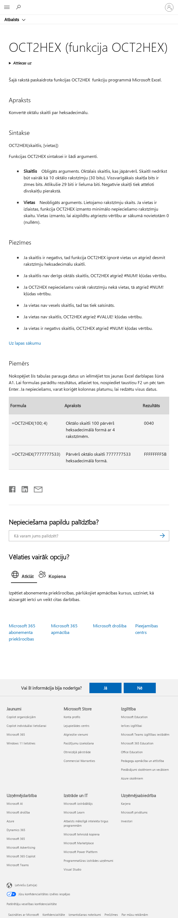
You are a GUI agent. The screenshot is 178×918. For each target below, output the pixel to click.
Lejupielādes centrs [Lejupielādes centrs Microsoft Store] (76, 726)
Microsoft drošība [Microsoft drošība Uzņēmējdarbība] (18, 812)
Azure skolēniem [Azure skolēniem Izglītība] (132, 778)
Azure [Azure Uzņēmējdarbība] (10, 821)
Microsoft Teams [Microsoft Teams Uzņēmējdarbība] (18, 865)
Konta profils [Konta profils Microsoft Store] (72, 717)
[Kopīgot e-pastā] (36, 488)
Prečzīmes (111, 915)
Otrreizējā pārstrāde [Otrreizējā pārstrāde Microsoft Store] (77, 752)
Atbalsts (12, 19)
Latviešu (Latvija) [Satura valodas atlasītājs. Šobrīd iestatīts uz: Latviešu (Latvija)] (26, 885)
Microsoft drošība (109, 625)
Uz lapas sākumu (25, 343)
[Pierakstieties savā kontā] (169, 7)
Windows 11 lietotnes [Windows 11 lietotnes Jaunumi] (21, 743)
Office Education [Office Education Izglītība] (132, 752)
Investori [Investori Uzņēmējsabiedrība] (126, 821)
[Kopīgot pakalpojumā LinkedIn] (22, 488)
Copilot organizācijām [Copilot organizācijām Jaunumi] (21, 717)
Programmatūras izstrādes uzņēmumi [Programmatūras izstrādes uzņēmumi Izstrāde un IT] (88, 860)
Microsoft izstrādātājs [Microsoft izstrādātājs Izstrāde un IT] (78, 803)
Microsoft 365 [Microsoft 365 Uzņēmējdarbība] (16, 839)
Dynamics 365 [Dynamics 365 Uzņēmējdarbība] (16, 830)
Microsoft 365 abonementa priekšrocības (22, 632)
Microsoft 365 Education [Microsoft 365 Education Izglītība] (137, 743)
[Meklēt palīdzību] (19, 7)
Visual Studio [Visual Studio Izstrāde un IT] (72, 869)
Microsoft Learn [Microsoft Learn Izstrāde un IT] (74, 812)
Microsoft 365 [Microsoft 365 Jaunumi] (16, 734)
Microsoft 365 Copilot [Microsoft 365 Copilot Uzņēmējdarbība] (21, 856)
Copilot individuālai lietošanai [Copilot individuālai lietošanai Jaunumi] (26, 726)
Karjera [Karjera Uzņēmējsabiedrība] (126, 803)
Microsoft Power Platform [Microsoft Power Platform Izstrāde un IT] (80, 852)
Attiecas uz (22, 63)
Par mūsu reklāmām (135, 915)
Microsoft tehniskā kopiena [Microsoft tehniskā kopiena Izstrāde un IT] (82, 834)
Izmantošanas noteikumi (85, 915)
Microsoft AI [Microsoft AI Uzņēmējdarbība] (15, 803)
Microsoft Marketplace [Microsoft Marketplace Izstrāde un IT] (79, 843)
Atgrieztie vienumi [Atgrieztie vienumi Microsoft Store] (76, 734)
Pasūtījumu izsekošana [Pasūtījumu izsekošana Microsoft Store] (79, 743)
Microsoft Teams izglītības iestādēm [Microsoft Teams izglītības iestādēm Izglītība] (145, 734)
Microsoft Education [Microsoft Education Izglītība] (134, 717)
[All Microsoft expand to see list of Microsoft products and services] (6, 7)
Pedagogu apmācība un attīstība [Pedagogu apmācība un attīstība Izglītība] (142, 761)
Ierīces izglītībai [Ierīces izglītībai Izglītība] (131, 726)
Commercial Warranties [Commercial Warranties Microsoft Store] (79, 761)
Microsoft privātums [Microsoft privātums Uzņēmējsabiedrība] (134, 812)
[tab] (24, 576)
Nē (139, 688)
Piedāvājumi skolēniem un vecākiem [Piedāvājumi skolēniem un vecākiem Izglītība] (145, 769)
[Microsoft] (89, 4)
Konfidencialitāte (54, 915)
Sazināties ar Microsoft (23, 915)
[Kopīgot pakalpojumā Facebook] (12, 488)
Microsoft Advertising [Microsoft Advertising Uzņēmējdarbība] (21, 847)
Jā (105, 688)
